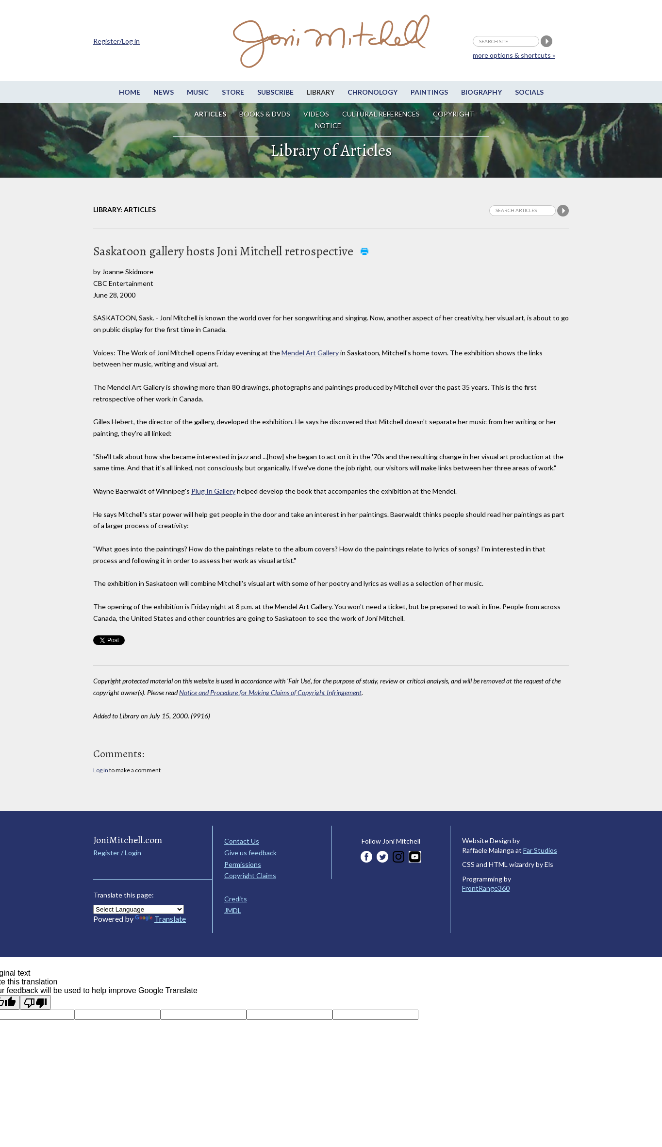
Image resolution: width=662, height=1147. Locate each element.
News (163, 92)
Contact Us (241, 841)
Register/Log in (116, 41)
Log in (100, 770)
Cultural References (381, 114)
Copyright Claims (250, 875)
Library (320, 92)
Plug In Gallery (213, 491)
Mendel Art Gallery (310, 353)
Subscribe (275, 92)
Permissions (242, 864)
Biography (481, 92)
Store (233, 92)
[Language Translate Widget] (138, 909)
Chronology (372, 92)
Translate (160, 918)
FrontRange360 (486, 888)
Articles (210, 114)
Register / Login (117, 852)
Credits (235, 899)
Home (129, 92)
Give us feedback (250, 852)
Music (198, 92)
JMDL (232, 910)
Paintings (429, 92)
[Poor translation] (35, 1002)
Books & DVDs (264, 114)
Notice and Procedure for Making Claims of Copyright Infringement (270, 692)
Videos (316, 114)
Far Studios (540, 850)
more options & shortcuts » (514, 55)
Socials (529, 92)
